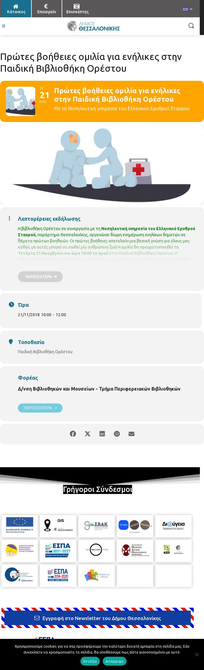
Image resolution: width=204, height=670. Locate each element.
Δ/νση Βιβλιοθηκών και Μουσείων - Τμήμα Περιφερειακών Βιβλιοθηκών (99, 388)
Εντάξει (90, 661)
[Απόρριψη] (197, 654)
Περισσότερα (40, 408)
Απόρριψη (115, 661)
